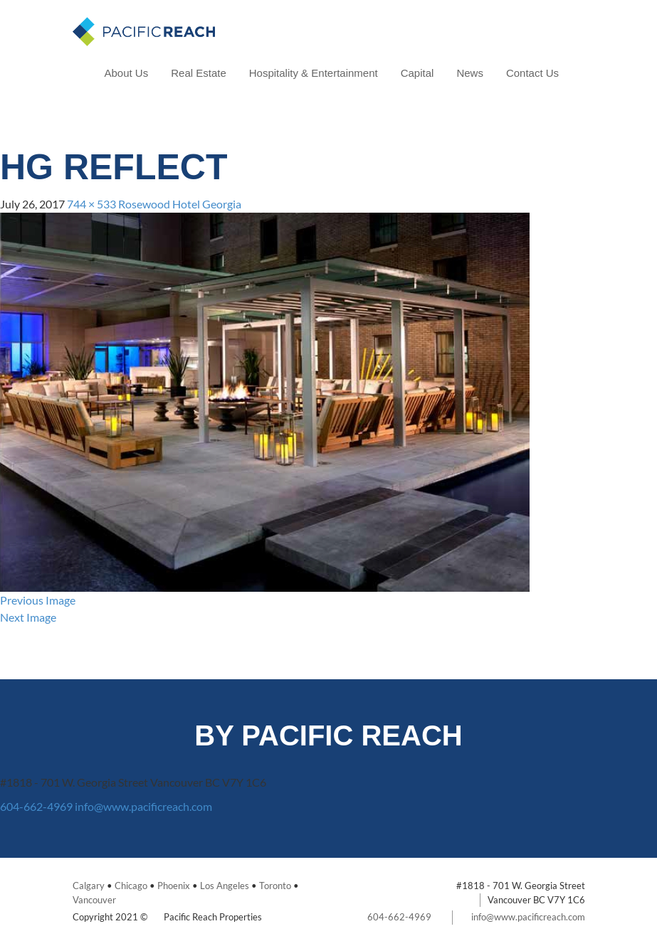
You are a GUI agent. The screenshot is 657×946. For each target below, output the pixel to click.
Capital (417, 73)
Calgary (89, 885)
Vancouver (94, 899)
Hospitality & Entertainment (313, 73)
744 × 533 (91, 204)
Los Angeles (224, 885)
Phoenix (173, 885)
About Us (127, 73)
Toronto (275, 885)
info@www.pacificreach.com (143, 806)
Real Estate (198, 73)
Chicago (131, 885)
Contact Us (532, 73)
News (469, 73)
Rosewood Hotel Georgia (179, 204)
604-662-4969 (36, 806)
